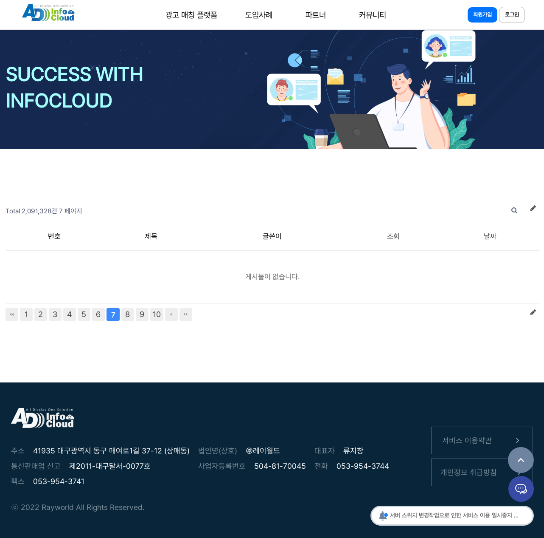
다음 (171, 314)
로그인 (512, 14)
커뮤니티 (372, 15)
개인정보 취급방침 (482, 472)
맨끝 (185, 314)
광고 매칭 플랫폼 (191, 15)
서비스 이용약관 (482, 440)
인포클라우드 (48, 14)
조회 (393, 236)
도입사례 (258, 15)
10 (157, 314)
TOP (521, 460)
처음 (12, 314)
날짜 (490, 236)
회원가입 (482, 14)
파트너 (315, 15)
